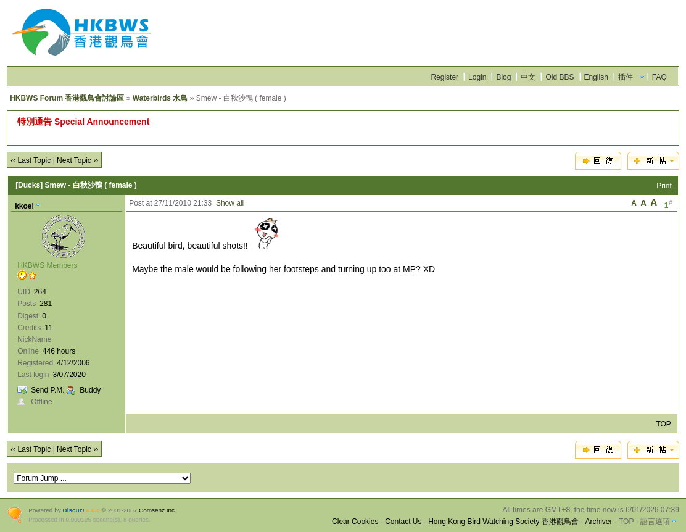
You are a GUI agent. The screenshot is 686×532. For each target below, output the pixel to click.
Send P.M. (47, 390)
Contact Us (403, 521)
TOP (663, 424)
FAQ (659, 77)
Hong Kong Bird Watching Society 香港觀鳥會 (503, 521)
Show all (230, 203)
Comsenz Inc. (157, 510)
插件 (625, 77)
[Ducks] (29, 185)
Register (444, 77)
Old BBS (559, 77)
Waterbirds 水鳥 (160, 98)
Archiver (599, 521)
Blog (503, 77)
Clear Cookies (355, 521)
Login (477, 77)
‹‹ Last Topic (30, 160)
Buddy (90, 390)
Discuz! (73, 510)
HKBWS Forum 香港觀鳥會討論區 (67, 98)
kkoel (24, 206)
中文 (528, 77)
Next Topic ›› (77, 160)
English (596, 77)
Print (664, 185)
